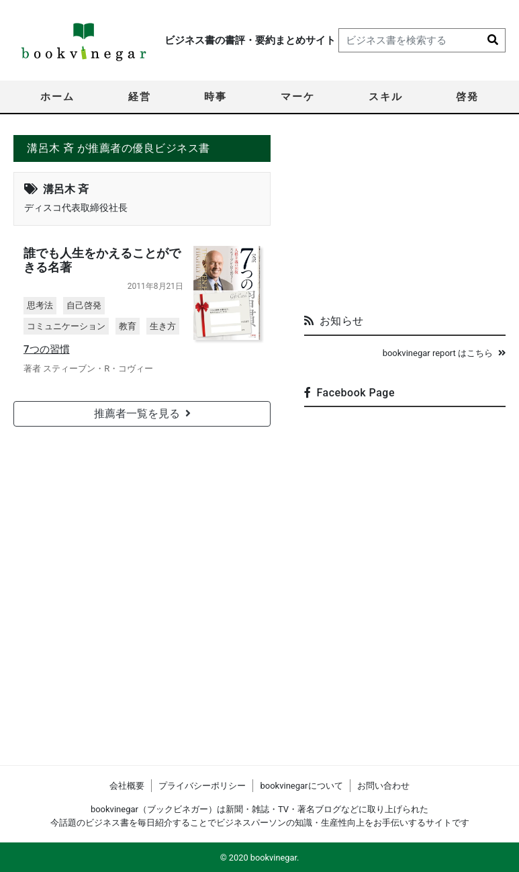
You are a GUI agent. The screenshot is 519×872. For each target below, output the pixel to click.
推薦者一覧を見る (142, 413)
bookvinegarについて (301, 786)
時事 (215, 97)
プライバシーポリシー (202, 786)
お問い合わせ (383, 786)
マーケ (298, 97)
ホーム (57, 97)
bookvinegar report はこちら (444, 353)
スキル (386, 97)
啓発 (467, 97)
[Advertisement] (405, 219)
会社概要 (126, 786)
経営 (139, 97)
